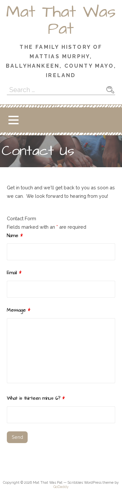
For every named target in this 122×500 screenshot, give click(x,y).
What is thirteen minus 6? (36, 398)
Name (15, 236)
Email (14, 273)
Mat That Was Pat (61, 20)
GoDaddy (61, 487)
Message (18, 310)
